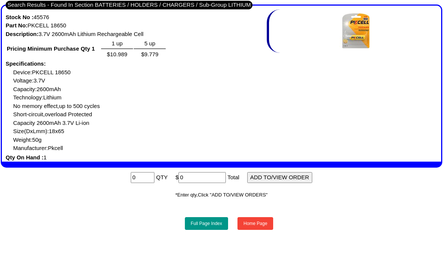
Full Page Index (206, 223)
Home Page (255, 223)
